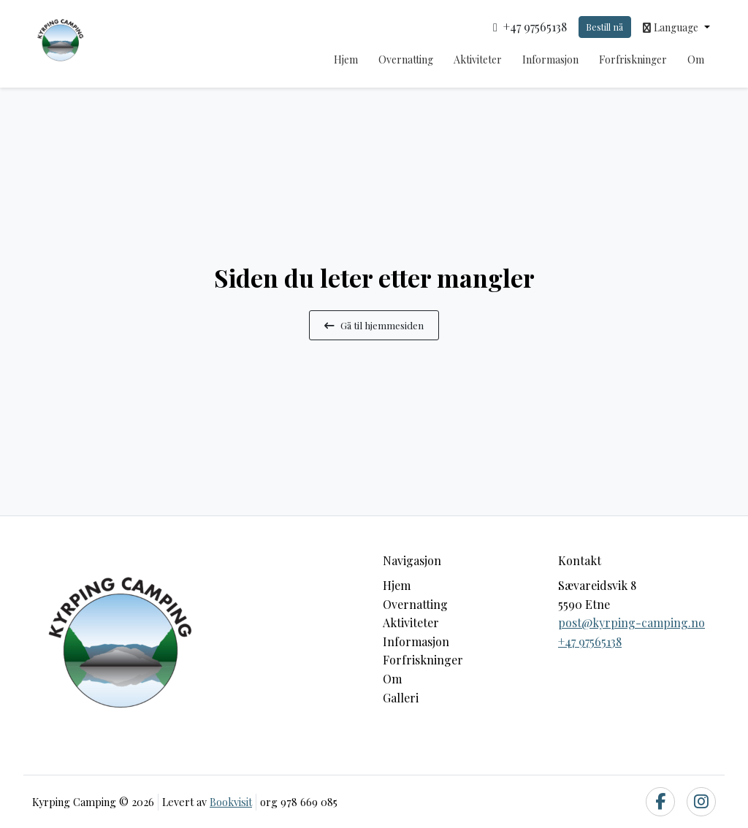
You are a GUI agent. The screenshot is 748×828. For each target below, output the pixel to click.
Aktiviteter (478, 59)
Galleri (401, 697)
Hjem (346, 59)
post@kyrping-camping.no (631, 622)
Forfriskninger (633, 59)
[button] (676, 27)
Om (695, 59)
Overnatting (405, 59)
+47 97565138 (590, 641)
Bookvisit (231, 801)
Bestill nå (604, 26)
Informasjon (550, 59)
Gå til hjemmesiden (374, 324)
